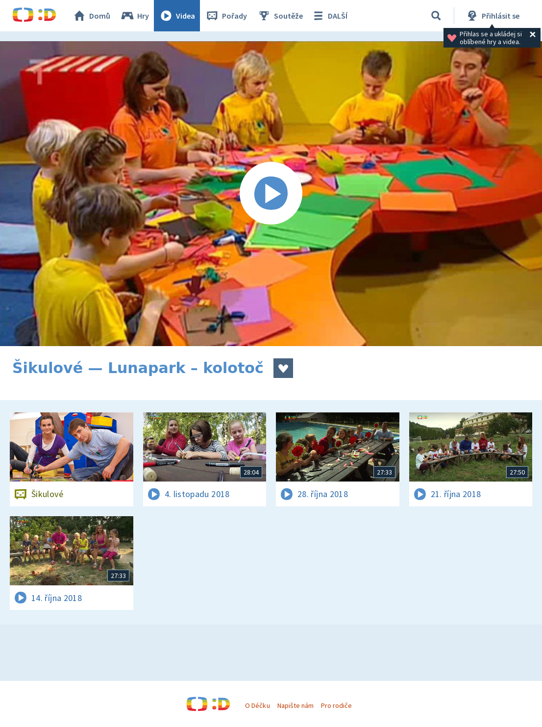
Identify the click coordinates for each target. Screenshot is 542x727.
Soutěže (280, 15)
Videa (177, 15)
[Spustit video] (271, 193)
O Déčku (257, 705)
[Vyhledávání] (436, 15)
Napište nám (295, 705)
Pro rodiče (336, 705)
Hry (134, 15)
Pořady (226, 15)
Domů (91, 15)
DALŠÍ (329, 15)
